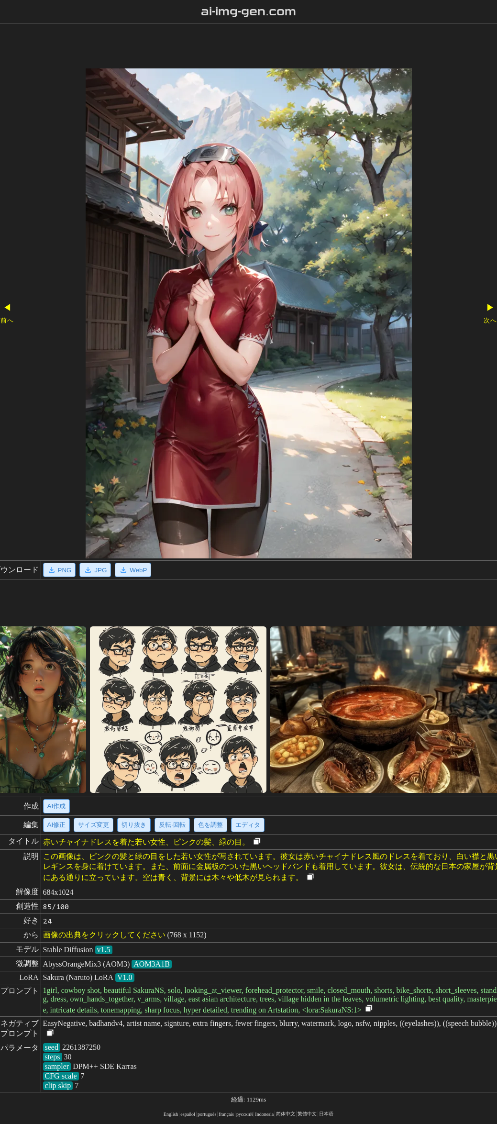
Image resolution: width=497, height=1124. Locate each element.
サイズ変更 (93, 824)
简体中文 (285, 1113)
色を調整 (210, 824)
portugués (207, 1114)
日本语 (326, 1113)
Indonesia (264, 1114)
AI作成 (56, 806)
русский (244, 1114)
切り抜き (133, 824)
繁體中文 (307, 1113)
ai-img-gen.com (248, 11)
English (171, 1114)
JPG (95, 570)
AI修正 (56, 824)
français (226, 1114)
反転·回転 (172, 824)
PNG (59, 570)
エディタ (247, 824)
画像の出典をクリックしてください (104, 935)
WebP (133, 570)
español (187, 1114)
